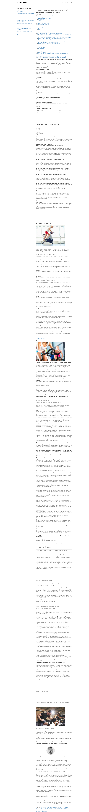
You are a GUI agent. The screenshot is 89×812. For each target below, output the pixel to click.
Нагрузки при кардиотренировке (63, 808)
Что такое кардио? (42, 47)
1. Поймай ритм (41, 17)
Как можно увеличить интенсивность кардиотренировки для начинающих (51, 57)
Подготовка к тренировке (54, 807)
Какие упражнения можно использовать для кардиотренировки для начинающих (53, 53)
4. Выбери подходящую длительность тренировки (48, 20)
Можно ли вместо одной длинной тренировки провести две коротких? (52, 38)
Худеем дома (22, 2)
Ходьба (39, 29)
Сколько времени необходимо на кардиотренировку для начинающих (50, 46)
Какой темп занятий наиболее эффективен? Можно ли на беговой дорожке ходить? (54, 37)
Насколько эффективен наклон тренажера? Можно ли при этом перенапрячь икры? (54, 41)
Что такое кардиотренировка (43, 24)
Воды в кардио (44, 811)
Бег (39, 28)
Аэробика (40, 30)
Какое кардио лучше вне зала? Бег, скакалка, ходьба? (48, 39)
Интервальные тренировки (43, 32)
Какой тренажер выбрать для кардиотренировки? (48, 42)
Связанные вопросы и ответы (43, 23)
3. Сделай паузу (41, 19)
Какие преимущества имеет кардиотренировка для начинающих (49, 33)
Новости (66, 2)
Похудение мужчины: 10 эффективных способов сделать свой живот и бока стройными (24, 28)
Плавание (40, 25)
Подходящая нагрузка (64, 807)
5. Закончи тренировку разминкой (44, 22)
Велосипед (40, 27)
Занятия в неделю (58, 809)
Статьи (71, 2)
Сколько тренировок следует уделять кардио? (47, 49)
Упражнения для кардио (51, 808)
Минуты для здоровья (44, 807)
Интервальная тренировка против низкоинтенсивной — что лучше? (51, 44)
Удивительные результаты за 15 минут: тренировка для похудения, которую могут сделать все (25, 33)
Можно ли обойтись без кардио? (44, 52)
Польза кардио (41, 48)
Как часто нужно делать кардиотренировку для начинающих (49, 54)
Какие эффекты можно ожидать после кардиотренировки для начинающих (51, 56)
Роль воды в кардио (42, 51)
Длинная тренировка (51, 809)
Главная (61, 2)
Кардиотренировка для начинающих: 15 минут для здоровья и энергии (51, 15)
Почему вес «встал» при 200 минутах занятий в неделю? (49, 43)
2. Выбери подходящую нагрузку (44, 18)
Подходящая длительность (41, 808)
